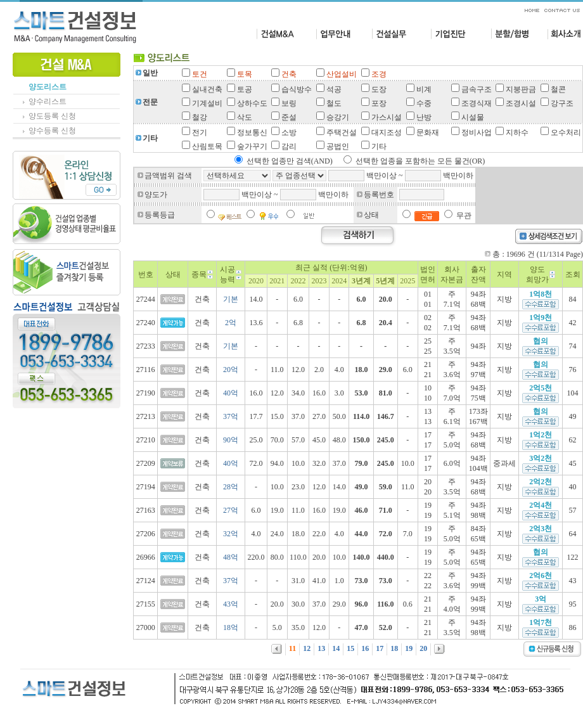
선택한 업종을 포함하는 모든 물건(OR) (420, 161)
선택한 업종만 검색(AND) (290, 161)
